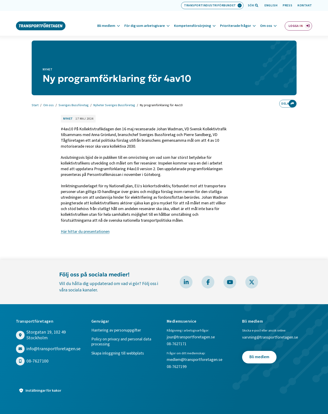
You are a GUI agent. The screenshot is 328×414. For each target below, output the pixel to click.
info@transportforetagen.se (53, 349)
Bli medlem (106, 20)
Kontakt (304, 5)
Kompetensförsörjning (192, 20)
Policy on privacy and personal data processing (121, 342)
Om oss (266, 20)
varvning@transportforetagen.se (270, 337)
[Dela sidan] (292, 104)
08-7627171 (177, 344)
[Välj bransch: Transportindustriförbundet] (212, 5)
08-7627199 (177, 367)
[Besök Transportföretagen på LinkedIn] (186, 282)
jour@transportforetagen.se (191, 337)
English (270, 5)
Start (35, 105)
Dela (283, 103)
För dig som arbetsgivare (144, 20)
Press (287, 5)
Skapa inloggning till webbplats (117, 353)
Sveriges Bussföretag (74, 105)
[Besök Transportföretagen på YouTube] (229, 282)
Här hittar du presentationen (85, 231)
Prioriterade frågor (235, 20)
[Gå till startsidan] (41, 20)
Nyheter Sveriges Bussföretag (114, 105)
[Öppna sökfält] (251, 5)
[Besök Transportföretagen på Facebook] (208, 282)
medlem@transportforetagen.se (194, 360)
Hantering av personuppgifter (116, 330)
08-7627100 (37, 361)
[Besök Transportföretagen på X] (251, 282)
